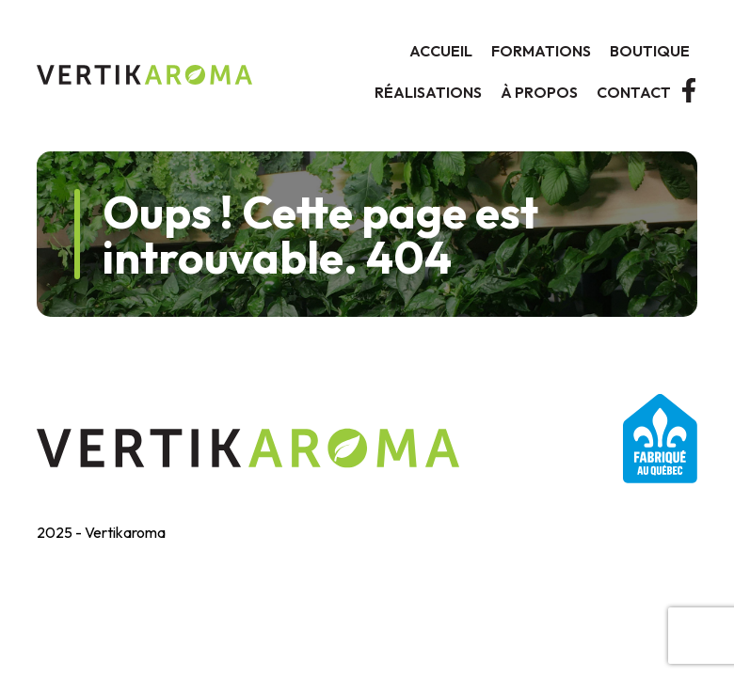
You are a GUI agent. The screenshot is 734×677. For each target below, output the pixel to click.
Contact (634, 92)
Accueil (440, 50)
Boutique (650, 50)
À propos (539, 92)
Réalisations (428, 92)
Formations (541, 50)
